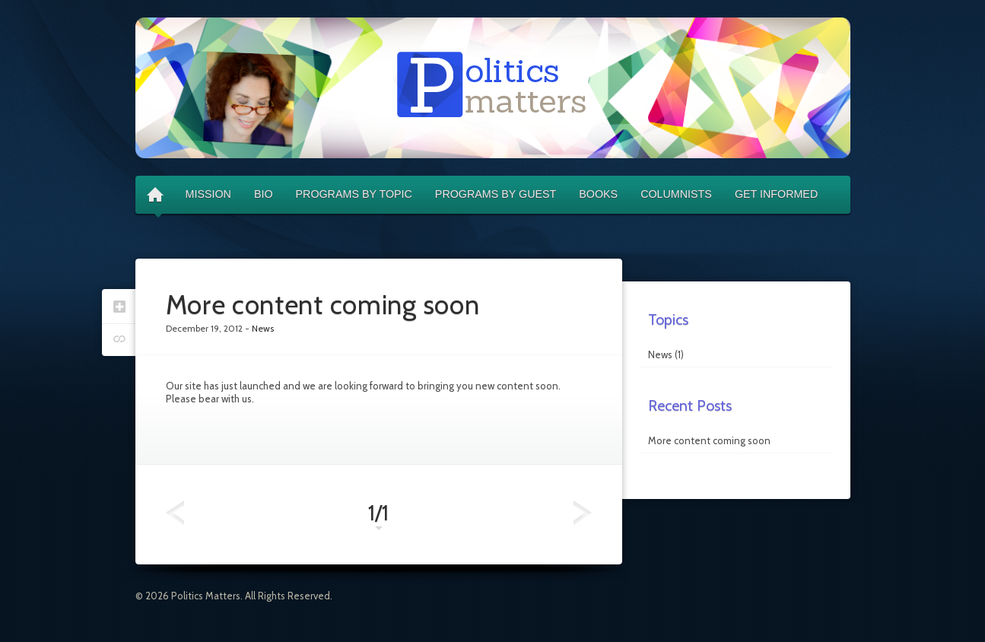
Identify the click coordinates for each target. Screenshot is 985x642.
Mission (208, 194)
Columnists (676, 194)
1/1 (378, 517)
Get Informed (776, 194)
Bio (263, 194)
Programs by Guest (495, 194)
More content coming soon (709, 440)
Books (598, 194)
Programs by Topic (354, 194)
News (660, 354)
